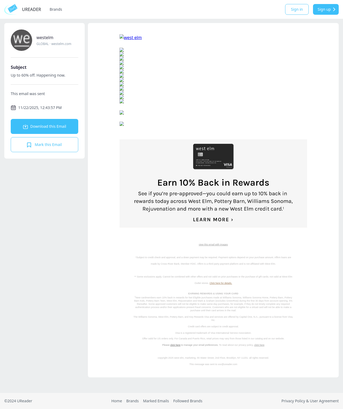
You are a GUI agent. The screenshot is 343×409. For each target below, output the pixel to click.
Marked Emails (156, 400)
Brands (56, 9)
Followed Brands (187, 400)
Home (116, 400)
